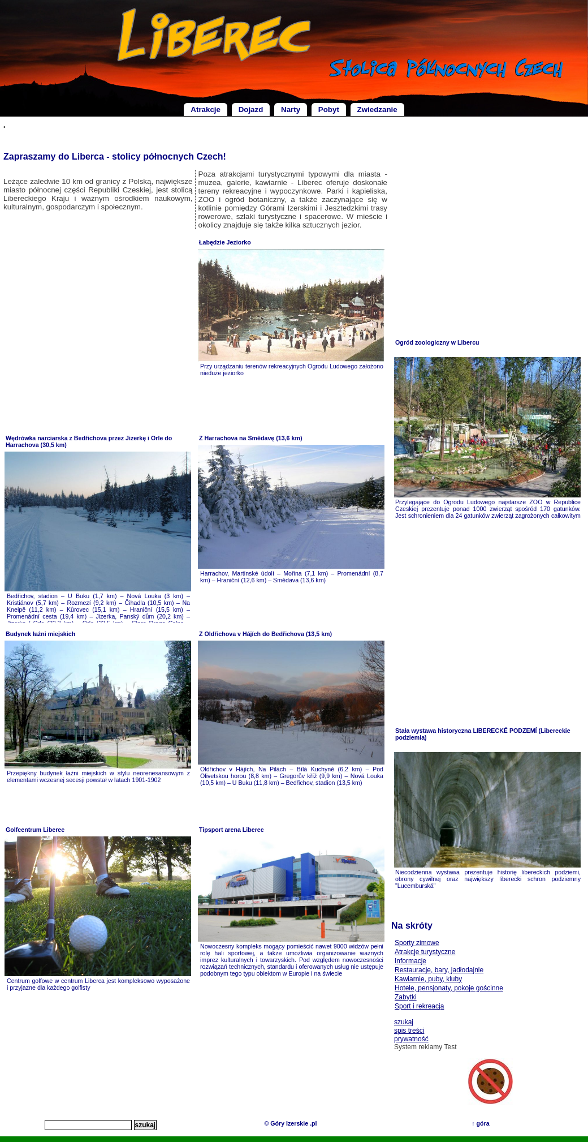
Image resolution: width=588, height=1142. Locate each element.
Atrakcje (205, 109)
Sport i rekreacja (419, 1006)
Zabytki (406, 997)
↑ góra (480, 1123)
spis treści (409, 1030)
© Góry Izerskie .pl (290, 1123)
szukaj (403, 1022)
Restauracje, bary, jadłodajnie (439, 970)
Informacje (410, 961)
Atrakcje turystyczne (425, 952)
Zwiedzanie (377, 109)
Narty (290, 109)
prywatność (411, 1039)
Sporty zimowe (417, 943)
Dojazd (251, 109)
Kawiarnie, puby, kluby (428, 979)
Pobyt (328, 109)
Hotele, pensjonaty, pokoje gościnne (449, 988)
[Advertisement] (98, 331)
